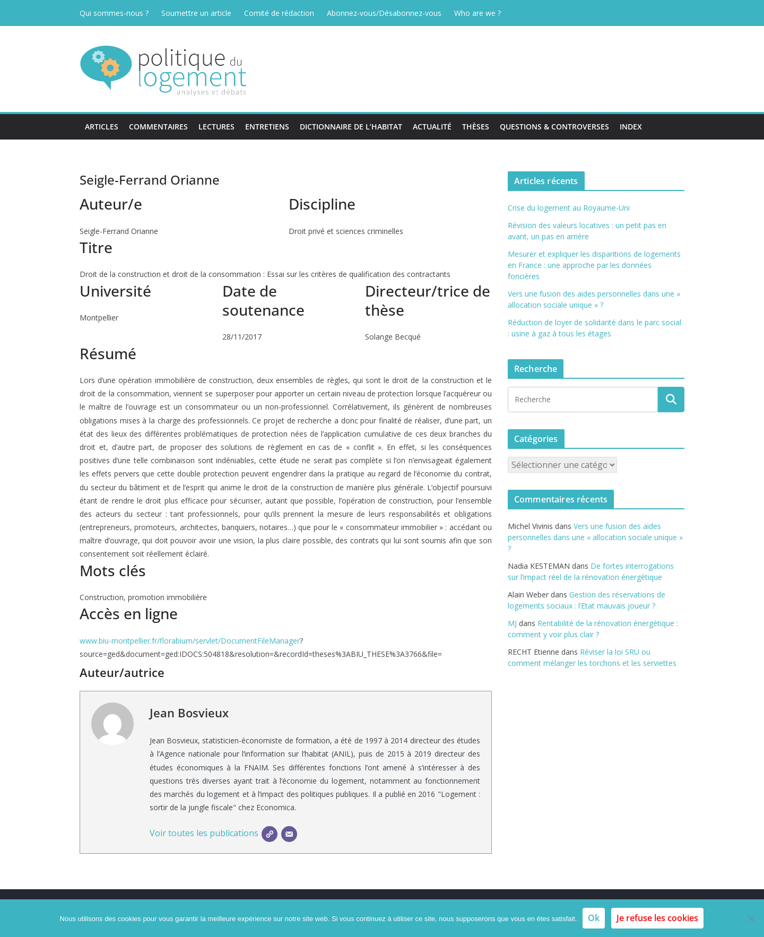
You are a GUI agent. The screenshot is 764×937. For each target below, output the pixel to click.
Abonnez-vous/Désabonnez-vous (384, 13)
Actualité (432, 127)
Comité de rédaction (279, 13)
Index (631, 127)
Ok (594, 918)
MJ (512, 623)
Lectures (216, 127)
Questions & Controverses (554, 127)
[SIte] (269, 834)
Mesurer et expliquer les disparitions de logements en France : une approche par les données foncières (594, 265)
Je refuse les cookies (657, 918)
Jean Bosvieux (189, 713)
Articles (101, 127)
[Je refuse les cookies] (750, 918)
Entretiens (267, 127)
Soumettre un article (196, 13)
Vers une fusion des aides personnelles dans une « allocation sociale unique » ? (595, 537)
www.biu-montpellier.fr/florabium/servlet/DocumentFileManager (190, 641)
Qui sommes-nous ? (114, 13)
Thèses (475, 127)
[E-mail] (289, 834)
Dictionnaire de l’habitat (351, 127)
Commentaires (158, 127)
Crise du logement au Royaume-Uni (569, 208)
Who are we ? (477, 13)
